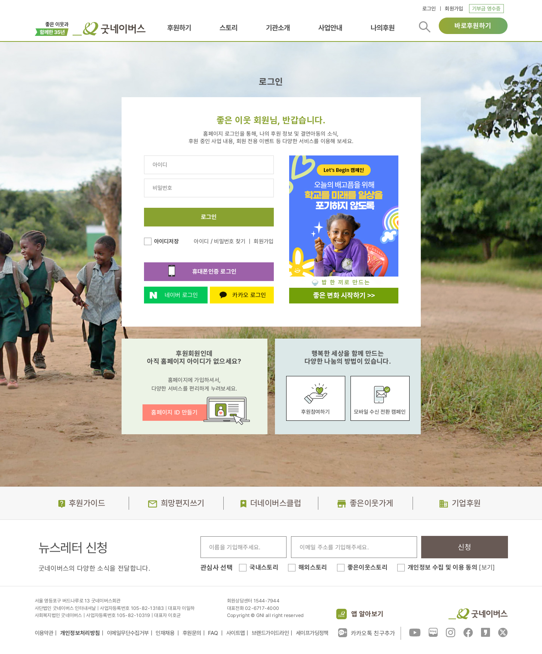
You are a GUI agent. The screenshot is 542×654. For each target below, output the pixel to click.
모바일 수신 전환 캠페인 (379, 398)
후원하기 (179, 28)
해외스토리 (312, 567)
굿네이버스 (478, 613)
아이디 (201, 241)
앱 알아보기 (367, 614)
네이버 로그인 (171, 297)
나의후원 (383, 28)
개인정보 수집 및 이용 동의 (451, 567)
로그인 (429, 9)
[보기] (487, 567)
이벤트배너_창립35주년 (52, 28)
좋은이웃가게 (372, 503)
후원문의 (192, 633)
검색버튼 (425, 27)
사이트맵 (235, 633)
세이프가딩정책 (312, 633)
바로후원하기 (472, 26)
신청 (464, 547)
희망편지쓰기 (183, 503)
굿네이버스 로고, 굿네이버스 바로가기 (109, 29)
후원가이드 (87, 503)
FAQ (213, 633)
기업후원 (466, 503)
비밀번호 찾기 (229, 241)
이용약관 (44, 633)
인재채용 (165, 633)
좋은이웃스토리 (367, 567)
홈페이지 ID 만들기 (174, 412)
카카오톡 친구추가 (366, 632)
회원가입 (454, 9)
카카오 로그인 (238, 295)
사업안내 (330, 28)
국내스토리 (263, 567)
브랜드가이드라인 (270, 633)
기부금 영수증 (486, 9)
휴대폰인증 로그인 (190, 271)
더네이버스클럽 (275, 503)
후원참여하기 (315, 398)
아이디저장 (166, 241)
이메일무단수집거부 (128, 633)
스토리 (229, 28)
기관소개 (278, 28)
